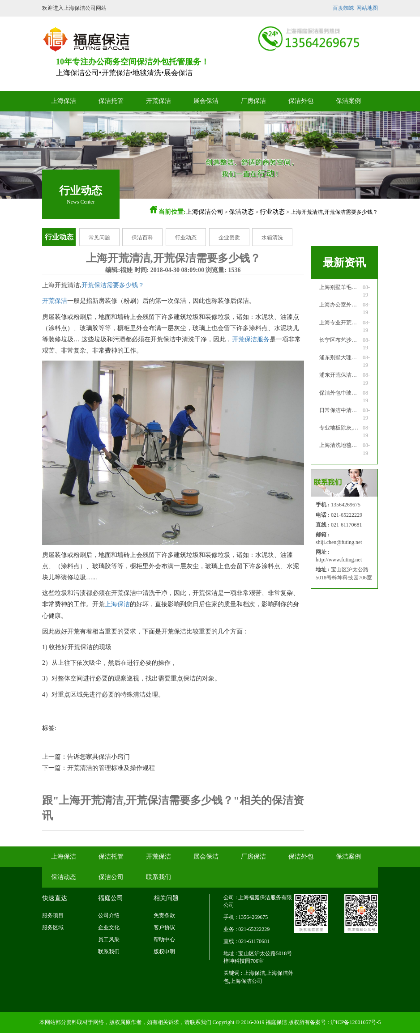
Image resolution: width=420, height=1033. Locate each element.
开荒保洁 (158, 101)
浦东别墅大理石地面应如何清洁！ (340, 357)
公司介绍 (109, 915)
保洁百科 (142, 237)
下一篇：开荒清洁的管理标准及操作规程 (98, 768)
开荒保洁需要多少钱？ (112, 285)
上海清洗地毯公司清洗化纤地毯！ (340, 445)
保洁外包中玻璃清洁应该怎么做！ (340, 393)
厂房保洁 (253, 101)
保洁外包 (300, 101)
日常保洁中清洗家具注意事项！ (340, 410)
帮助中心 (164, 939)
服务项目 (53, 915)
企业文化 (109, 927)
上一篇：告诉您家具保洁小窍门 (86, 756)
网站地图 (367, 8)
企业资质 (229, 237)
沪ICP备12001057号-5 (355, 1022)
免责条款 (164, 915)
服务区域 (53, 927)
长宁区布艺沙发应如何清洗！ (340, 340)
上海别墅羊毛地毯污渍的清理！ (340, 287)
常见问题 (99, 237)
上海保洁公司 (204, 211)
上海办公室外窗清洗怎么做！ (340, 305)
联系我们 (158, 877)
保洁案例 (348, 101)
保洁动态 (241, 211)
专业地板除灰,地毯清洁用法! (340, 428)
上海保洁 (63, 101)
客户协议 (164, 927)
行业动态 (272, 211)
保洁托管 (111, 101)
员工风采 (109, 939)
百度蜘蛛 (343, 8)
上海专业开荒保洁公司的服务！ (340, 322)
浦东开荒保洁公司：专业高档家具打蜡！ (340, 375)
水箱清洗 (272, 237)
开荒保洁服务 (251, 339)
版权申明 (164, 951)
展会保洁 (206, 101)
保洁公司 (111, 877)
